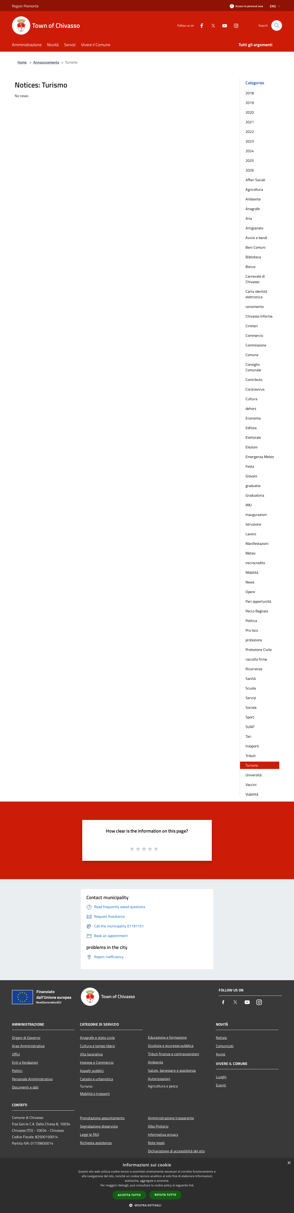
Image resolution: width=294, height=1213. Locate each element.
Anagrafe (253, 208)
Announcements (46, 62)
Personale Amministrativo (32, 1079)
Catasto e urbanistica (96, 1079)
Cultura (251, 399)
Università (254, 775)
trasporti (252, 746)
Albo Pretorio (158, 1126)
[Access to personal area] (246, 6)
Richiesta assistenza (96, 1142)
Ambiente (253, 199)
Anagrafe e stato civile (97, 1037)
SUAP (250, 726)
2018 (250, 93)
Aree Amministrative (28, 1046)
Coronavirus (255, 389)
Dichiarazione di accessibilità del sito (176, 1151)
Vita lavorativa (91, 1054)
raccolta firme (256, 659)
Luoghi (221, 1077)
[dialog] (147, 1185)
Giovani (251, 476)
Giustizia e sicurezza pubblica (170, 1045)
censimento (255, 306)
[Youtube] (222, 25)
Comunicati (225, 1046)
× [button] (289, 1163)
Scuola (251, 688)
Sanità (251, 678)
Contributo (254, 379)
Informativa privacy (163, 1134)
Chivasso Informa (259, 316)
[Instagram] (233, 25)
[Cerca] (276, 25)
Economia (253, 418)
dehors (251, 408)
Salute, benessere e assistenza (172, 1070)
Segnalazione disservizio (99, 1126)
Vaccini (251, 784)
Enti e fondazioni (25, 1062)
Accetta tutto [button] (129, 1195)
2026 (250, 170)
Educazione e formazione (167, 1037)
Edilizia (251, 428)
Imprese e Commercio (96, 1062)
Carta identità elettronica (256, 294)
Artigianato (254, 228)
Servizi (251, 698)
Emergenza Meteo (260, 456)
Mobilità (252, 572)
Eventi (221, 1085)
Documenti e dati (25, 1087)
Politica (251, 620)
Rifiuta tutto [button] (165, 1195)
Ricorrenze (254, 669)
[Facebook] (199, 25)
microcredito (255, 563)
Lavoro (251, 534)
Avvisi (220, 1054)
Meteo (250, 553)
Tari (248, 736)
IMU (249, 505)
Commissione (256, 345)
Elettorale (253, 437)
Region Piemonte (25, 6)
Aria (249, 218)
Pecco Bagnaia (257, 611)
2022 (250, 131)
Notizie (221, 1037)
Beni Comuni (256, 247)
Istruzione (253, 524)
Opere (250, 591)
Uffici (16, 1054)
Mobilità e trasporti (95, 1093)
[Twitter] (210, 25)
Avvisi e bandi (256, 237)
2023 (250, 141)
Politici (17, 1070)
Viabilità (252, 794)
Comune (252, 354)
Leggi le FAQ (89, 1134)
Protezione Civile (259, 649)
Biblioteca (253, 257)
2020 (250, 112)
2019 (250, 102)
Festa (250, 466)
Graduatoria (255, 495)
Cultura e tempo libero (97, 1046)
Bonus (250, 266)
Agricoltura (254, 189)
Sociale (251, 707)
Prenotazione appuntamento (102, 1118)
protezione (254, 640)
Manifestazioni (257, 543)
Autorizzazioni (159, 1078)
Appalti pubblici (92, 1070)
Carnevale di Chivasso (255, 278)
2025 (250, 160)
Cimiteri (252, 326)
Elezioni (252, 447)
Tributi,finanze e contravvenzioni (173, 1054)
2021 (250, 122)
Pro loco (252, 630)
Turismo (252, 765)
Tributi (251, 755)
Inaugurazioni (256, 514)
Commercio (254, 335)
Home (22, 62)
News (250, 582)
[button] (147, 1205)
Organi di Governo (26, 1037)
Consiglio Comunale (253, 367)
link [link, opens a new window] (191, 1185)
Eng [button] (275, 6)
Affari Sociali (255, 180)
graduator (253, 485)
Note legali (156, 1142)
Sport (250, 717)
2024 (250, 151)
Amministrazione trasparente (171, 1118)
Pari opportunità (258, 601)
